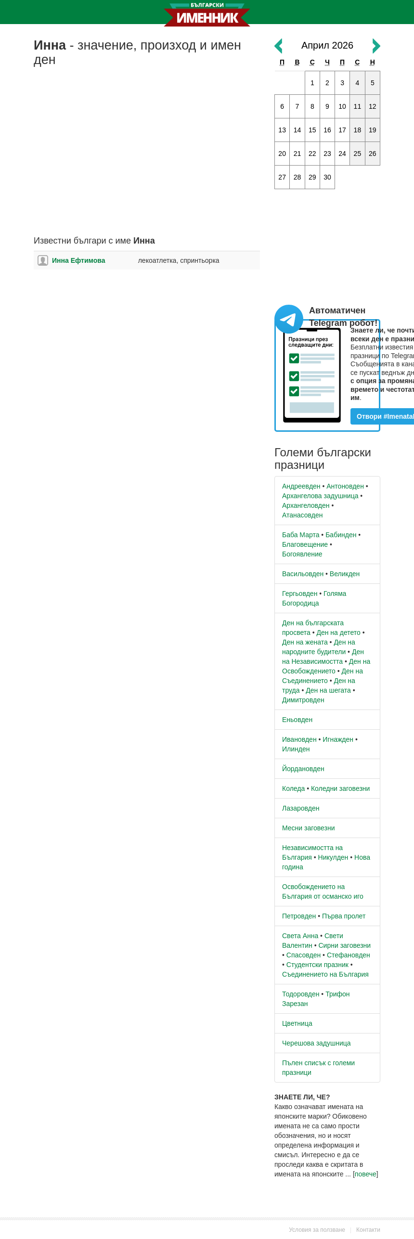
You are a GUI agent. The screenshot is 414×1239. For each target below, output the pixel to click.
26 (372, 153)
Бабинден (340, 535)
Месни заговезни (308, 828)
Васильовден (302, 574)
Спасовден (303, 955)
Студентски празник (317, 964)
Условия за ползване (317, 1229)
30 (327, 177)
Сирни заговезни (344, 945)
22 (312, 153)
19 (372, 130)
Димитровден (303, 700)
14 (297, 130)
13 (282, 130)
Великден (345, 574)
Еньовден (297, 719)
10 (342, 106)
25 (358, 153)
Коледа (293, 788)
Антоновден (345, 486)
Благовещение (305, 544)
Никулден (333, 857)
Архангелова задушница (320, 496)
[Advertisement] (147, 159)
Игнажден (338, 739)
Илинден (296, 749)
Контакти (368, 1229)
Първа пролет (343, 916)
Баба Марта (300, 535)
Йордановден (303, 769)
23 (327, 153)
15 (312, 130)
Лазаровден (301, 808)
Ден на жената (305, 642)
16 (327, 130)
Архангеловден (306, 505)
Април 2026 (327, 45)
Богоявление (302, 554)
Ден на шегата (328, 690)
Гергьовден (299, 593)
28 (297, 177)
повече (365, 1174)
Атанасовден (302, 515)
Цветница (297, 1023)
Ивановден (299, 739)
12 (372, 106)
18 (358, 130)
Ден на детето (338, 632)
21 (297, 153)
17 (342, 130)
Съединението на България (325, 974)
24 (342, 153)
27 (282, 177)
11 (358, 106)
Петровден (299, 916)
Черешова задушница (316, 1043)
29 (312, 177)
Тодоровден (300, 994)
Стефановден (348, 955)
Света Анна (300, 936)
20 (282, 153)
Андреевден (301, 486)
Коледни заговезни (340, 788)
